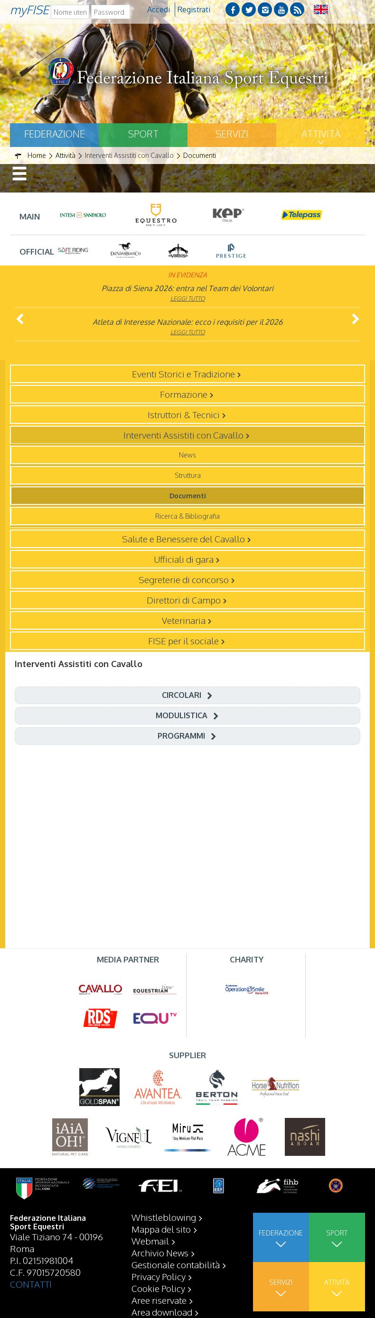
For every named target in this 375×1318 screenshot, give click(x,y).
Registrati (194, 9)
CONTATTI (31, 1284)
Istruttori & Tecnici (184, 414)
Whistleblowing (163, 1217)
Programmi (181, 736)
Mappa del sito (161, 1229)
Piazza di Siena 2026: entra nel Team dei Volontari (187, 288)
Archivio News (159, 1252)
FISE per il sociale (183, 640)
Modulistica (181, 715)
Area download (161, 1312)
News (187, 455)
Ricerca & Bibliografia (187, 516)
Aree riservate (159, 1300)
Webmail (150, 1240)
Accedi (158, 9)
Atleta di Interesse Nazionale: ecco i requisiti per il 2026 (187, 322)
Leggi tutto (187, 298)
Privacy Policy (158, 1276)
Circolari (181, 695)
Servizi (232, 134)
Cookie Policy (158, 1288)
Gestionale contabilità (175, 1264)
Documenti (187, 496)
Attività (320, 134)
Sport (143, 134)
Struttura (188, 475)
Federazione (54, 134)
